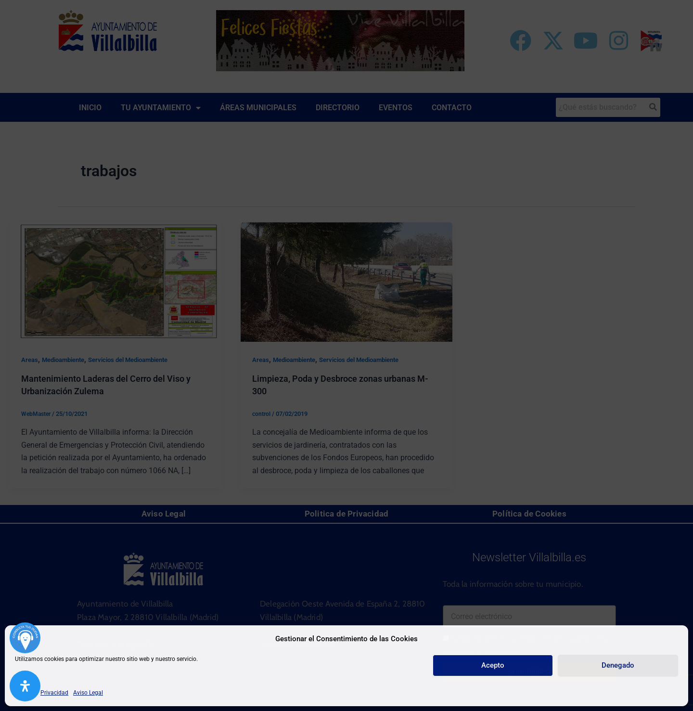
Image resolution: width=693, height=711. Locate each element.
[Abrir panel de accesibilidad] (25, 686)
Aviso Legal (88, 692)
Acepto (492, 665)
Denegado (618, 665)
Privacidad (54, 692)
